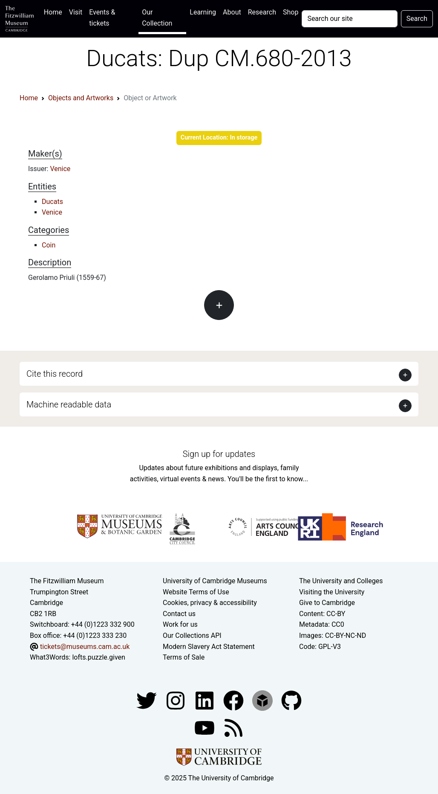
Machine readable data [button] (68, 404)
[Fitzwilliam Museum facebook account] (205, 700)
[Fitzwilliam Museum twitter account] (147, 700)
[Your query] (349, 18)
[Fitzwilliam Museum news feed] (233, 727)
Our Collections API (192, 635)
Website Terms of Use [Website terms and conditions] (196, 592)
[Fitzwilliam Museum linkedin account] (234, 700)
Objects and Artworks (80, 98)
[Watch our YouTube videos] (205, 727)
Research (262, 12)
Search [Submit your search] (416, 19)
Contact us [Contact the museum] (179, 614)
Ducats (52, 202)
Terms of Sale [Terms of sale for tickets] (184, 657)
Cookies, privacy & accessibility (210, 603)
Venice (60, 169)
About (232, 12)
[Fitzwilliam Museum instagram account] (176, 700)
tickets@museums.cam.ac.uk (85, 647)
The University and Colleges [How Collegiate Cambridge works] (341, 581)
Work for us (180, 624)
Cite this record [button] (54, 374)
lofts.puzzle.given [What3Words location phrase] (98, 657)
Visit (75, 12)
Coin (48, 245)
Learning (203, 12)
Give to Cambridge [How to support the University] (327, 603)
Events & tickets (102, 17)
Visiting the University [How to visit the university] (331, 592)
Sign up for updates (219, 454)
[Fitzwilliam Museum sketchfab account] (263, 700)
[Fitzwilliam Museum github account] (291, 700)
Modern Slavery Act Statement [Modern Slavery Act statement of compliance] (209, 647)
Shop (290, 12)
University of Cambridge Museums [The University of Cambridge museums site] (215, 581)
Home (55, 11)
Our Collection (157, 17)
